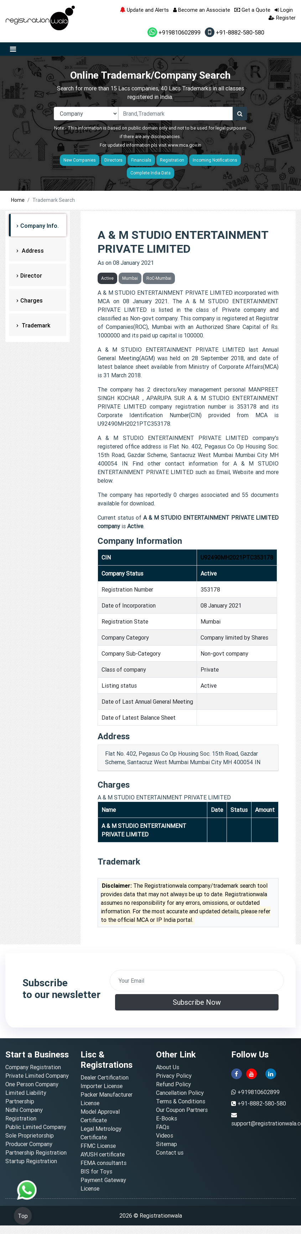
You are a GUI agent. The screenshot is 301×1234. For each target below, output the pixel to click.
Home (18, 200)
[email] (197, 980)
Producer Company (28, 1144)
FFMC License (98, 1145)
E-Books (166, 1118)
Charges (31, 300)
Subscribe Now (197, 1002)
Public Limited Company (35, 1126)
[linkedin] (270, 1073)
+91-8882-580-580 (234, 32)
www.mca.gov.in (184, 145)
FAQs (162, 1126)
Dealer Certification (105, 1077)
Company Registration (33, 1067)
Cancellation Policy (180, 1092)
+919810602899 (174, 32)
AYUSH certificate (103, 1154)
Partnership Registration (36, 1152)
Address (32, 250)
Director (31, 275)
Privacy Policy (174, 1075)
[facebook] (236, 1073)
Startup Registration (31, 1161)
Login (284, 9)
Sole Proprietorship (29, 1135)
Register (282, 17)
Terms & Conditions (180, 1101)
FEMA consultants (103, 1162)
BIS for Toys (96, 1171)
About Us (167, 1067)
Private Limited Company (37, 1075)
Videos (164, 1135)
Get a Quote (252, 9)
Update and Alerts (144, 9)
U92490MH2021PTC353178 (237, 557)
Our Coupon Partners (182, 1109)
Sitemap (166, 1144)
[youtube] (251, 1073)
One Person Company (31, 1084)
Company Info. (39, 225)
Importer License (102, 1085)
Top (23, 1215)
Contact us (169, 1152)
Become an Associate (201, 9)
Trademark (35, 325)
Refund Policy (173, 1084)
